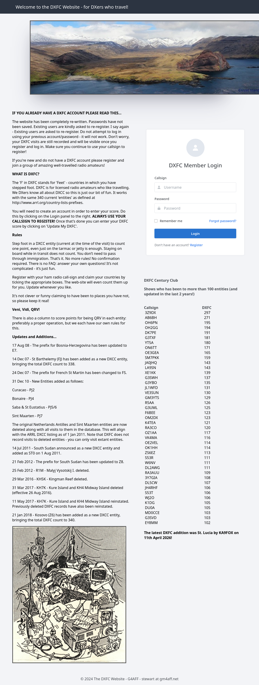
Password (161, 199)
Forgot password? (222, 221)
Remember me (168, 221)
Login (195, 233)
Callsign (160, 178)
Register (196, 245)
